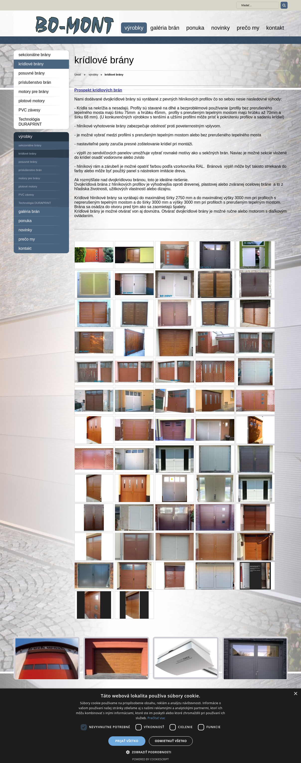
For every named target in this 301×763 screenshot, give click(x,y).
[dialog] (150, 725)
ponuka (195, 28)
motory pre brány (34, 91)
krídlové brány (31, 64)
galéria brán (164, 28)
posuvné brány (32, 73)
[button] (150, 752)
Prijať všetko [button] (126, 741)
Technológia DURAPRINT (30, 121)
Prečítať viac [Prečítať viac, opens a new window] (156, 718)
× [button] (295, 694)
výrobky (133, 28)
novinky (220, 28)
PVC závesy (29, 110)
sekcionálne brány (35, 55)
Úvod (77, 74)
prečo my (248, 28)
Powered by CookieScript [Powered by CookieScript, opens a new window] (150, 759)
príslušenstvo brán (35, 82)
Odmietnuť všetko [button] (171, 741)
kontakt (275, 28)
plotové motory (32, 101)
